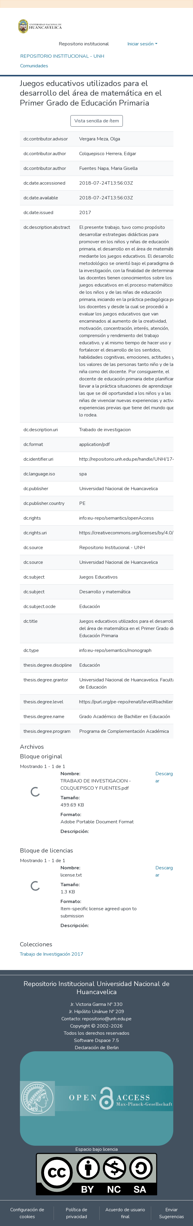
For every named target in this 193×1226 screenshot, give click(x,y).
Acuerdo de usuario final (125, 1213)
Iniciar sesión (140, 44)
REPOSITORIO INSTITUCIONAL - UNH (62, 56)
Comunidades (34, 66)
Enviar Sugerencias (171, 1213)
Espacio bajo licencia (96, 1149)
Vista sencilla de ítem (96, 121)
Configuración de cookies (27, 1213)
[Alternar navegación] (169, 44)
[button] (121, 44)
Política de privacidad (76, 1213)
